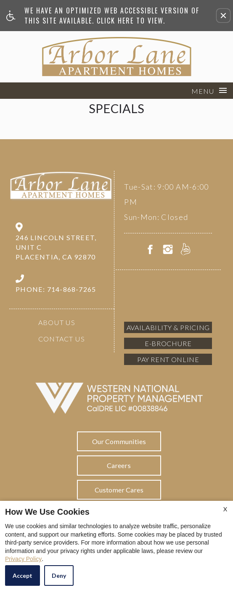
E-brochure (168, 343)
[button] (223, 15)
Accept (22, 575)
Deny (59, 575)
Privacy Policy (23, 559)
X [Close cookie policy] (225, 509)
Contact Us (61, 339)
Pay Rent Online (168, 359)
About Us (57, 322)
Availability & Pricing (168, 327)
